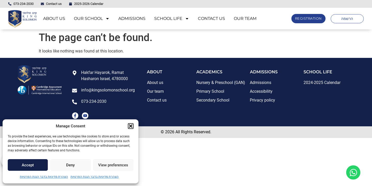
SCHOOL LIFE (171, 18)
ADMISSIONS (131, 18)
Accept (28, 165)
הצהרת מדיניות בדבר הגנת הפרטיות (44, 177)
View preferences (113, 165)
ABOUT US (54, 18)
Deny (70, 165)
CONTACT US (211, 18)
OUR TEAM (245, 18)
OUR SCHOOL (92, 18)
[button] (130, 126)
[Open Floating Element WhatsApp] (353, 172)
